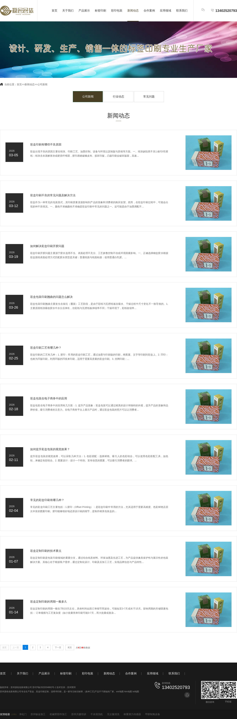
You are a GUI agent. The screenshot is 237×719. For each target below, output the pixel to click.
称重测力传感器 (132, 714)
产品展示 (84, 10)
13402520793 (224, 10)
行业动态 (118, 96)
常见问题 (149, 96)
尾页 (70, 647)
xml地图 (120, 691)
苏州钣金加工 (38, 714)
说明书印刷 (56, 691)
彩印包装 (116, 10)
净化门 (23, 714)
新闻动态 (133, 10)
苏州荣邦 (71, 687)
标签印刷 (100, 10)
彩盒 (32, 691)
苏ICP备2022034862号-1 (44, 687)
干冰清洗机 (96, 714)
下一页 (58, 647)
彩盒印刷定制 (42, 691)
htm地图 (128, 691)
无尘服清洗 (113, 714)
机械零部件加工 (58, 714)
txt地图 (135, 691)
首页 (54, 10)
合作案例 (149, 10)
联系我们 (181, 10)
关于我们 (68, 10)
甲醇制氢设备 (152, 714)
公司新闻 (42, 84)
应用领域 (165, 10)
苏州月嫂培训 (78, 714)
